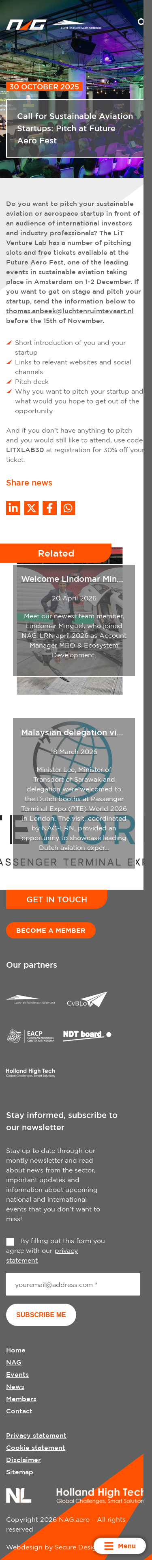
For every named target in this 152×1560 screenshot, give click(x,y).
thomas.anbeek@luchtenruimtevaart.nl (70, 310)
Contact (19, 1411)
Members (21, 1398)
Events (17, 1374)
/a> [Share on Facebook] (50, 508)
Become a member (51, 930)
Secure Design (78, 1547)
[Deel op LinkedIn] (13, 508)
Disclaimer (23, 1459)
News (15, 1386)
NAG (13, 1362)
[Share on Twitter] (31, 508)
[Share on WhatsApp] (68, 508)
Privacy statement (36, 1435)
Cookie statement (35, 1447)
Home (16, 1350)
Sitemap (19, 1472)
